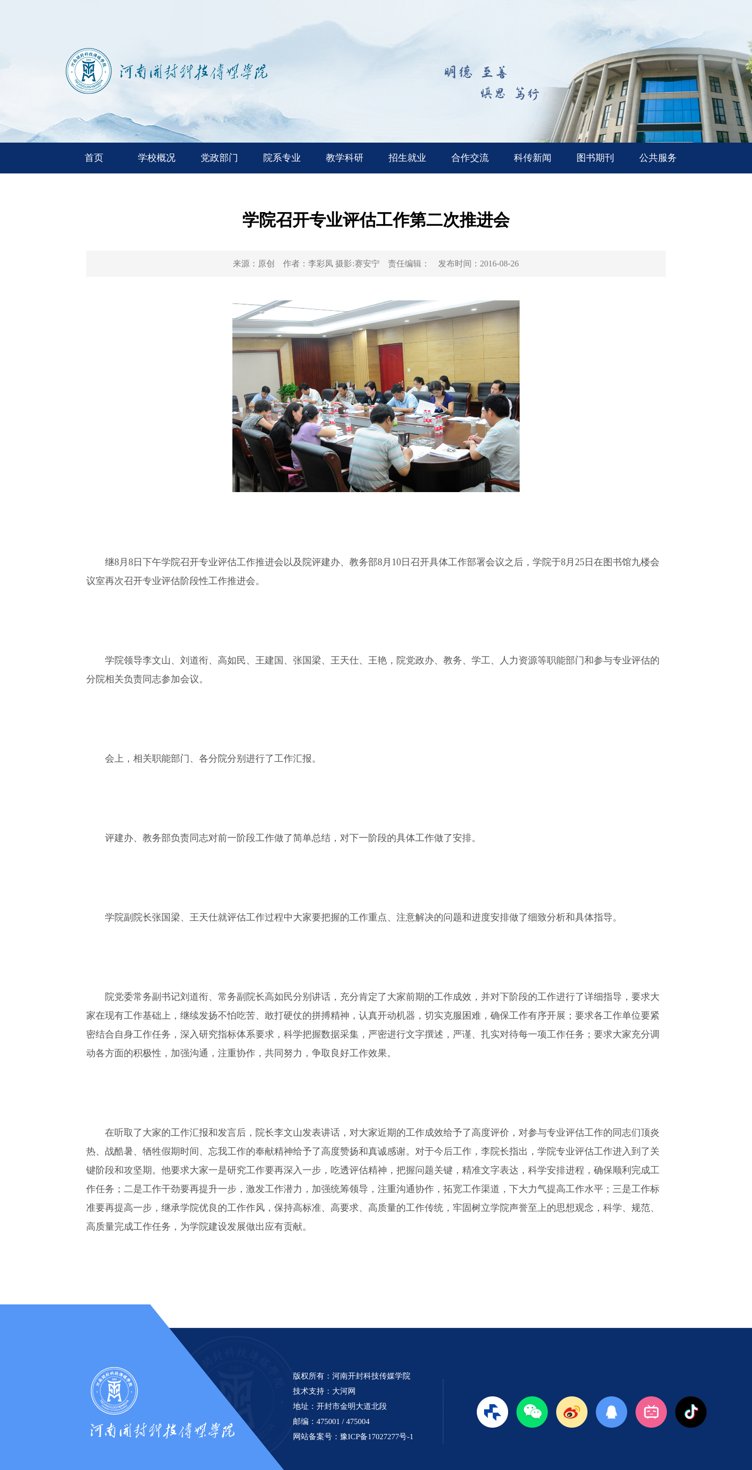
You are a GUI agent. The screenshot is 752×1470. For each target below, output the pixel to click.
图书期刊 (595, 158)
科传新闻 (532, 158)
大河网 (344, 1391)
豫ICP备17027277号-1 (377, 1436)
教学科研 (344, 158)
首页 (94, 158)
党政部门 (219, 158)
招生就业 (407, 158)
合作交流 (470, 158)
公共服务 (658, 158)
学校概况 (156, 158)
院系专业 (282, 158)
